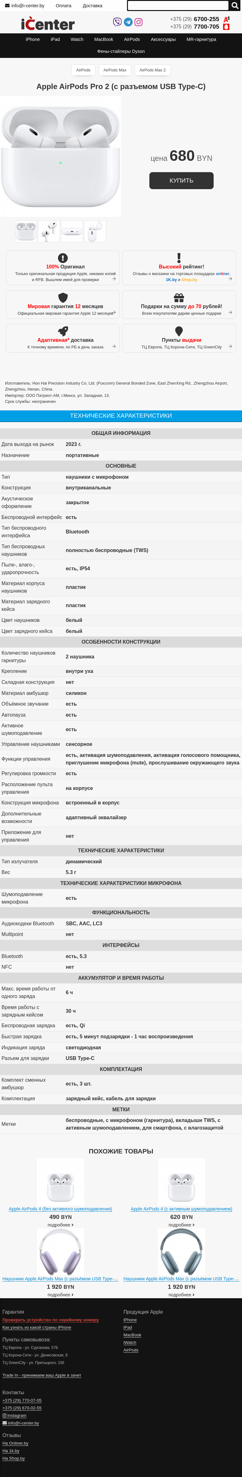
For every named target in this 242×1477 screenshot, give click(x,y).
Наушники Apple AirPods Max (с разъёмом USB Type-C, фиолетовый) (75, 1278)
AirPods (83, 70)
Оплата (64, 5)
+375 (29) (199, 19)
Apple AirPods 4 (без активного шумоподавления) (60, 1208)
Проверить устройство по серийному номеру (51, 1319)
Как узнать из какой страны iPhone (37, 1327)
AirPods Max (115, 70)
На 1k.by (11, 1450)
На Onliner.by (15, 1443)
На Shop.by (14, 1458)
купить (181, 180)
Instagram (14, 1415)
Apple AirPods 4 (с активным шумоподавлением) (181, 1208)
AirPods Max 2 (153, 70)
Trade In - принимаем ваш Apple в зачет (42, 1375)
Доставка (92, 5)
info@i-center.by (24, 5)
